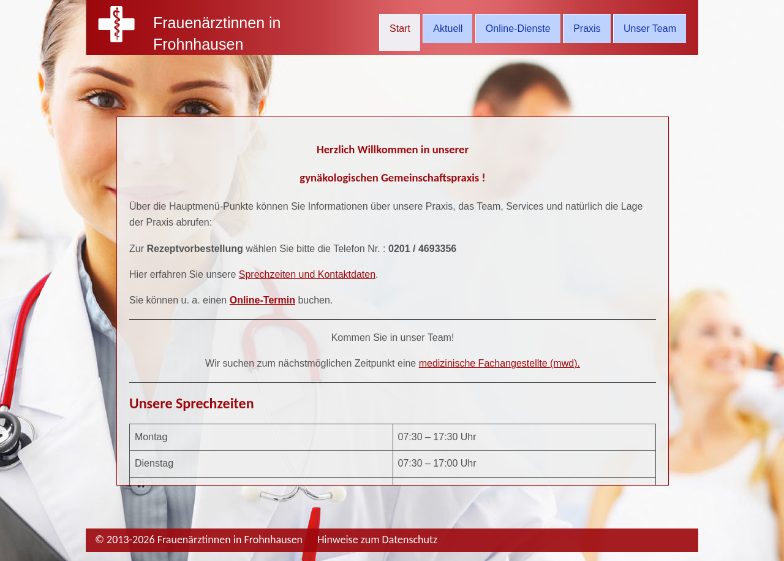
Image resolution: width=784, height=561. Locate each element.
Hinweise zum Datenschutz (377, 539)
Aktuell (447, 28)
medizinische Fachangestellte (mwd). (499, 363)
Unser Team (650, 28)
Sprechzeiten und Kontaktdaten (307, 274)
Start (400, 28)
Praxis (586, 28)
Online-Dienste (518, 28)
